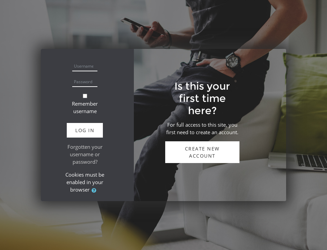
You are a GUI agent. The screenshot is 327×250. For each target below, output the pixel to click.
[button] (95, 190)
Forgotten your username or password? (85, 154)
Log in (84, 130)
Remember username (85, 107)
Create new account (202, 152)
